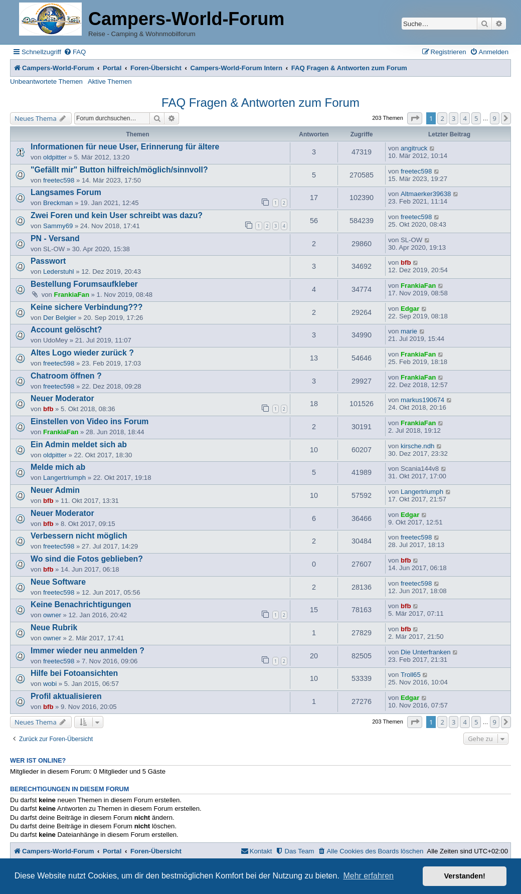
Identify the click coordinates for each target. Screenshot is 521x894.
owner (52, 615)
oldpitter (55, 157)
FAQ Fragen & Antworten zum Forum (260, 102)
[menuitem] (75, 52)
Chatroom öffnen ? (66, 376)
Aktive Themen (110, 81)
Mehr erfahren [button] (368, 875)
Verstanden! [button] (464, 876)
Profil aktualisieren (66, 696)
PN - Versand (55, 238)
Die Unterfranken (426, 652)
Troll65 (411, 674)
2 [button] (442, 118)
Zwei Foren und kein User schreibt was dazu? (117, 215)
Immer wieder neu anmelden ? (87, 650)
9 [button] (494, 118)
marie (409, 331)
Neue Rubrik (54, 627)
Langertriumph (64, 477)
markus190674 (422, 400)
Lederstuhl (58, 271)
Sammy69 (58, 226)
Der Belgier (59, 317)
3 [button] (453, 118)
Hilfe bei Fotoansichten (74, 673)
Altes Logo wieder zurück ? (82, 352)
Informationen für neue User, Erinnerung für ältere (125, 146)
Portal (112, 68)
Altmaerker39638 (426, 194)
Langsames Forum (66, 192)
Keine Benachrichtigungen (81, 604)
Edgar (410, 308)
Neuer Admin (55, 490)
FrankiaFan (71, 294)
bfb (406, 262)
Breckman (58, 203)
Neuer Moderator (62, 398)
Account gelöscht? (66, 329)
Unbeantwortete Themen (46, 81)
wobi (50, 683)
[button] (414, 118)
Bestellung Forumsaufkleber (84, 284)
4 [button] (464, 118)
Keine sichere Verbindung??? (86, 307)
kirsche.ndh (417, 446)
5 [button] (476, 118)
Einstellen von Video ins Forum (89, 421)
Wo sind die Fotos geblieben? (87, 559)
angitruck (414, 148)
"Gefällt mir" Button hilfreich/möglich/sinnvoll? (119, 169)
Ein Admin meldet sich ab (79, 444)
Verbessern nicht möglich (79, 535)
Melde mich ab (58, 467)
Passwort (48, 261)
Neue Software (58, 582)
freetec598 (58, 180)
